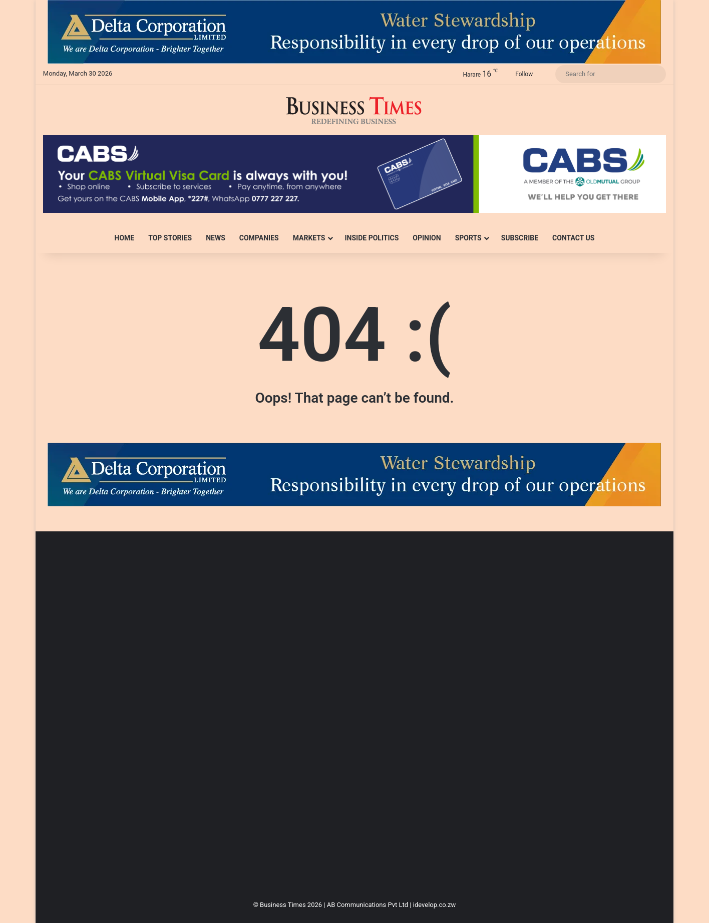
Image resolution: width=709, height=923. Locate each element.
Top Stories (170, 238)
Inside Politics (372, 238)
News (215, 238)
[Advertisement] (343, 719)
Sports (468, 238)
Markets (309, 238)
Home (125, 238)
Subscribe (519, 238)
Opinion (427, 238)
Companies (259, 238)
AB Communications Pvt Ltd (367, 904)
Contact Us (573, 238)
